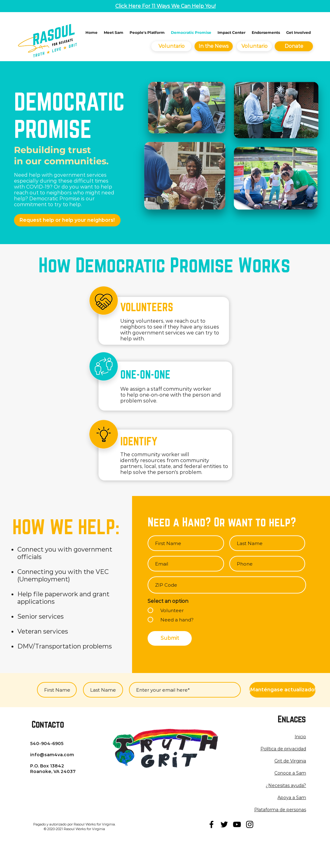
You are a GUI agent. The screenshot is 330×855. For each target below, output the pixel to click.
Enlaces (292, 719)
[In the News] (214, 46)
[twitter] (224, 824)
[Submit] (170, 638)
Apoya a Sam (291, 797)
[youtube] (237, 824)
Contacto (48, 724)
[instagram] (249, 824)
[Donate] (294, 46)
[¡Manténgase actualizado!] (282, 690)
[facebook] (211, 824)
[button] (283, 749)
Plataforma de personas (280, 809)
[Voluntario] (171, 46)
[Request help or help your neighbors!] (67, 220)
